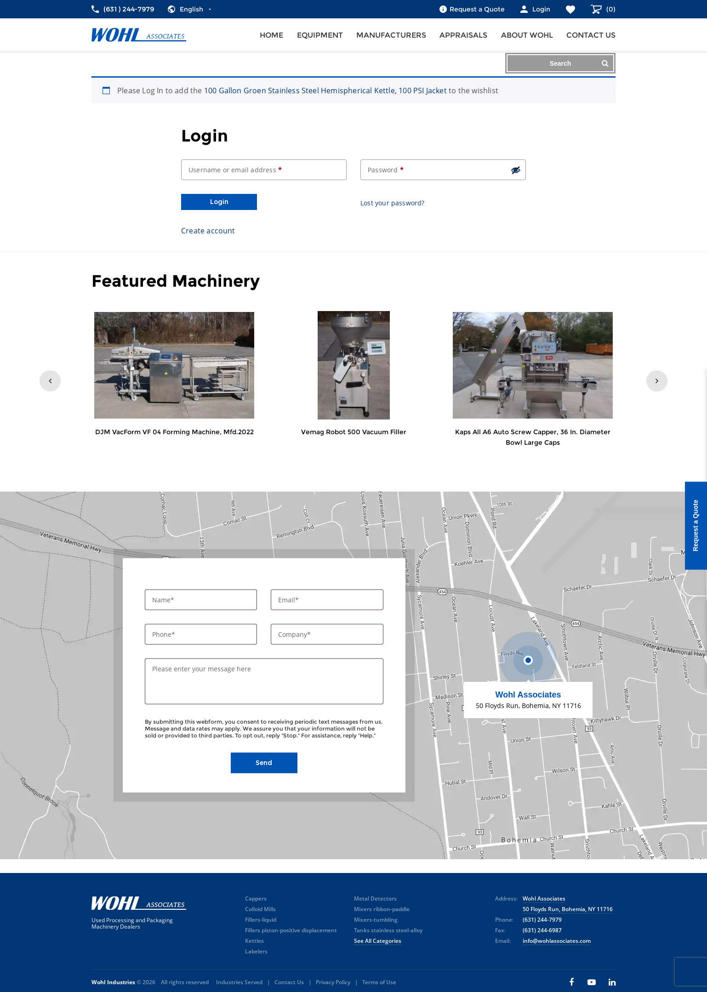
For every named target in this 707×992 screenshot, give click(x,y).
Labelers (256, 951)
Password (386, 169)
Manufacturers (391, 35)
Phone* (164, 634)
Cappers (256, 898)
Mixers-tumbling (376, 920)
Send (264, 763)
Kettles (254, 941)
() (610, 9)
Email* (289, 599)
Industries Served (239, 982)
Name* (164, 599)
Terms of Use (379, 982)
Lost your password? (392, 202)
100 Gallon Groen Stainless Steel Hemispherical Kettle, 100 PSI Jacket (325, 90)
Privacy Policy (333, 982)
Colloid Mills (260, 909)
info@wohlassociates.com (557, 941)
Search (579, 63)
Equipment (320, 35)
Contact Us (289, 982)
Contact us (591, 35)
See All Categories (377, 941)
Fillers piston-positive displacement (291, 930)
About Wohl (527, 35)
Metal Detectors (375, 898)
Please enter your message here (201, 668)
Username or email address (235, 169)
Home (271, 35)
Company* (295, 634)
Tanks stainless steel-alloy (388, 930)
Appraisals (463, 35)
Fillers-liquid (260, 920)
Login (219, 202)
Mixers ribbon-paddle (382, 909)
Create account (208, 231)
